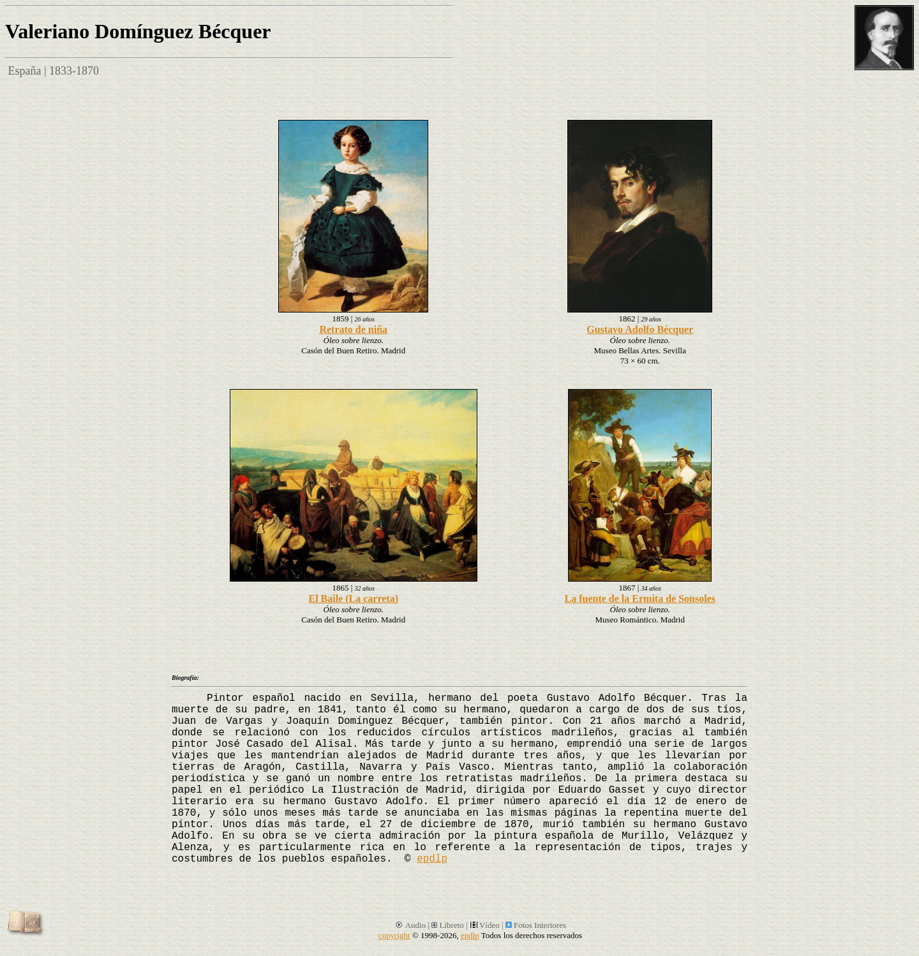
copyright (394, 935)
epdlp (432, 859)
